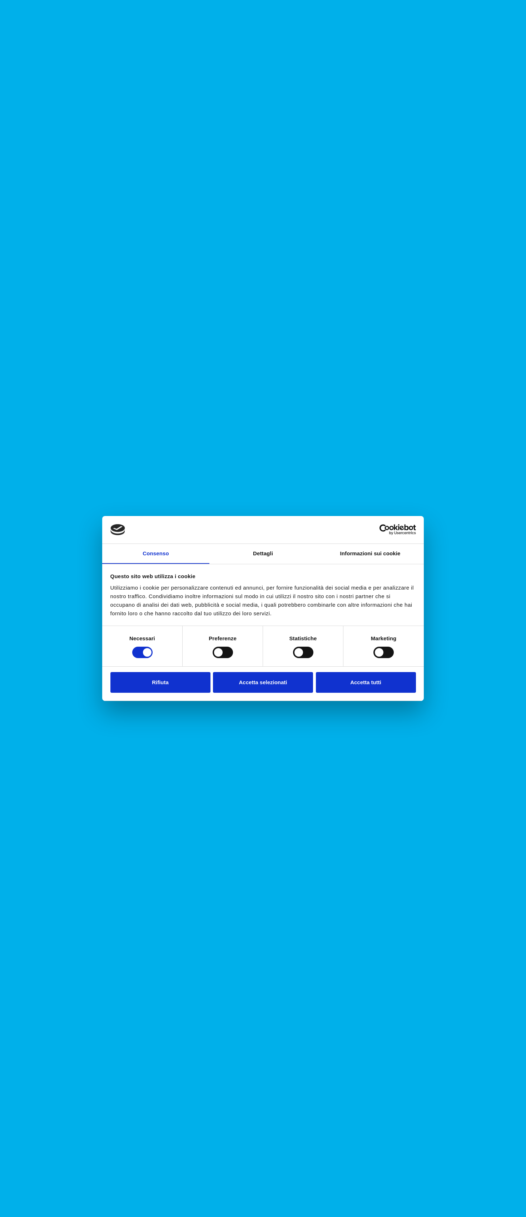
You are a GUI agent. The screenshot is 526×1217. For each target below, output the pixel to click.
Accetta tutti (365, 682)
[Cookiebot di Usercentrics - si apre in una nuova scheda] (384, 529)
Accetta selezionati (263, 682)
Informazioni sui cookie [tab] (370, 553)
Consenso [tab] (156, 553)
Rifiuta (160, 682)
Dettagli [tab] (263, 553)
